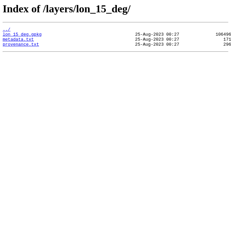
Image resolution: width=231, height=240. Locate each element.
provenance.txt (21, 48)
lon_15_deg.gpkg (22, 36)
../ (6, 30)
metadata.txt (18, 42)
